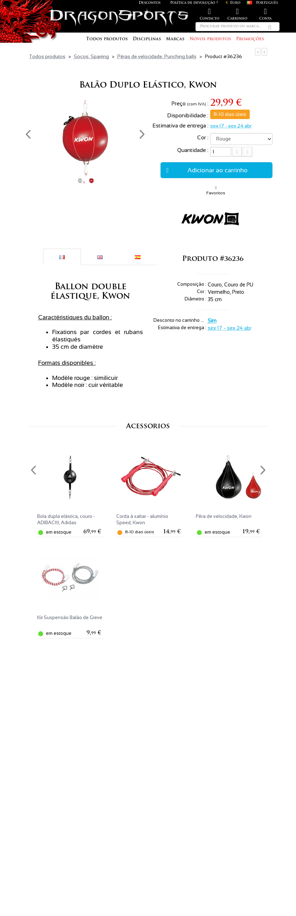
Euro (233, 3)
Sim (212, 321)
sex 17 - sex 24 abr (231, 126)
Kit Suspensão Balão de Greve (69, 617)
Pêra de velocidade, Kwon (224, 516)
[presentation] (28, 134)
